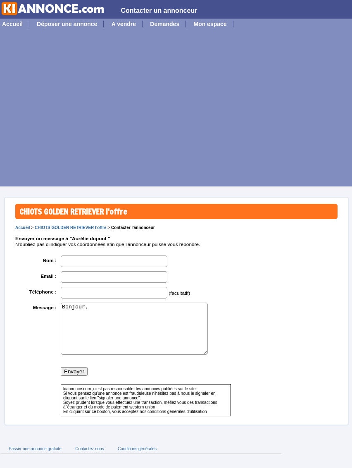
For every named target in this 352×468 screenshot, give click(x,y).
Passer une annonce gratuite (35, 458)
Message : (45, 307)
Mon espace (209, 24)
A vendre (124, 24)
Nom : (50, 260)
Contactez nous (89, 458)
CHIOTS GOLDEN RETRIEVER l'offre (71, 227)
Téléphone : (43, 292)
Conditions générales (137, 458)
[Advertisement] (77, 108)
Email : (48, 276)
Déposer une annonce (67, 24)
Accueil (12, 24)
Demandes (164, 24)
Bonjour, (134, 334)
